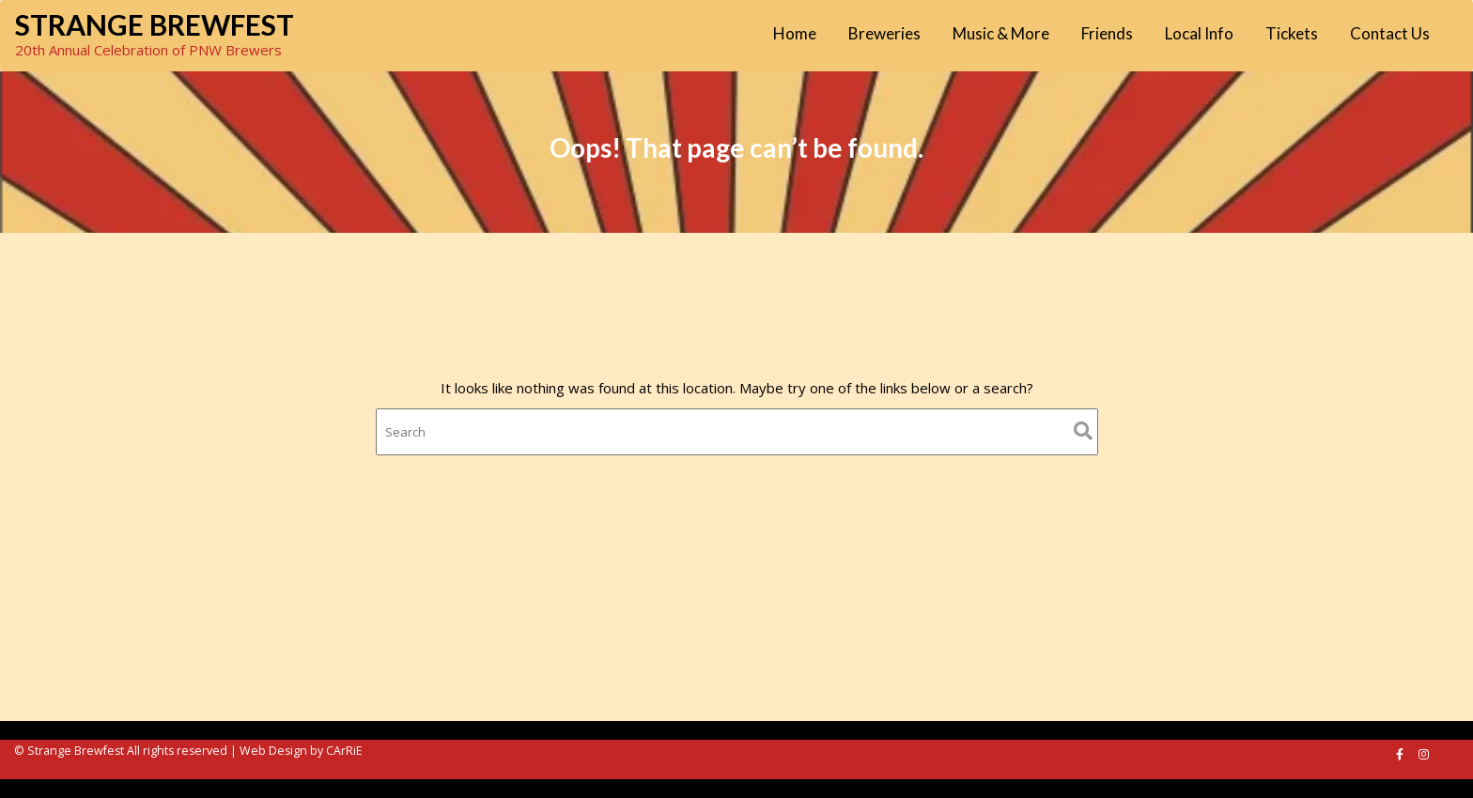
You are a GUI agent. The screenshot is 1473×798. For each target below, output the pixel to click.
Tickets (1291, 33)
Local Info (1199, 33)
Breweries (884, 33)
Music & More (1001, 33)
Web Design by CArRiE (301, 751)
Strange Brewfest (154, 24)
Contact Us (1390, 33)
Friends (1107, 33)
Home (794, 33)
